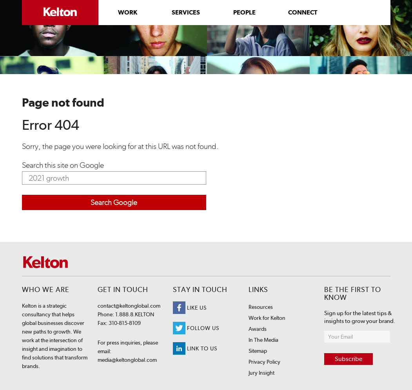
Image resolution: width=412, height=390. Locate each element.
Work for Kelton (267, 318)
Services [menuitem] (186, 12)
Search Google (114, 202)
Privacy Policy (264, 362)
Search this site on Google (63, 165)
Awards (258, 329)
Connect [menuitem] (302, 12)
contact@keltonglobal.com (129, 306)
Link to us (195, 348)
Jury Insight (261, 373)
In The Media (263, 340)
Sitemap (258, 351)
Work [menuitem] (127, 12)
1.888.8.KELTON (134, 314)
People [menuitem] (244, 12)
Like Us (190, 308)
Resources (261, 307)
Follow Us (196, 328)
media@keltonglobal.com (127, 360)
